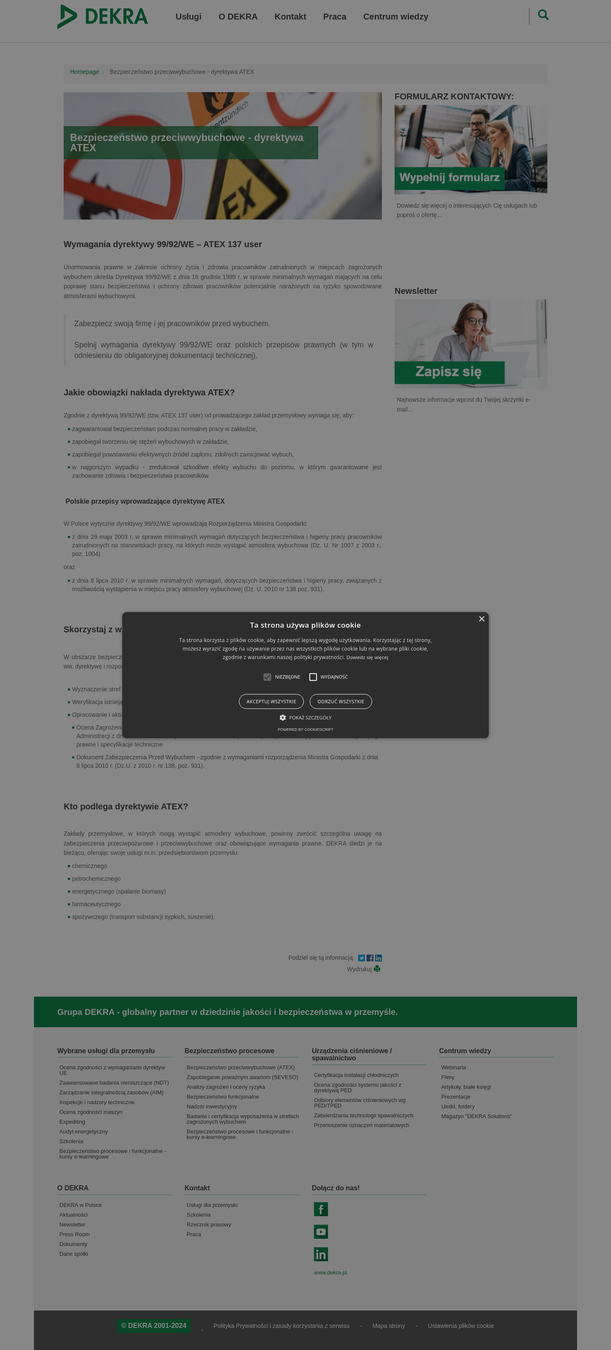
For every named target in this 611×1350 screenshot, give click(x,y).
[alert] (305, 675)
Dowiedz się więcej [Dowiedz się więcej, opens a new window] (367, 657)
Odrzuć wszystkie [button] (340, 701)
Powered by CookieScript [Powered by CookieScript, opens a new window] (305, 729)
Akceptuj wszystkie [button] (271, 701)
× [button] (481, 619)
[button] (267, 676)
